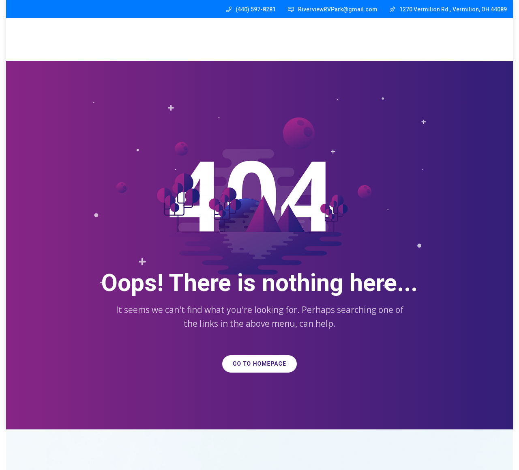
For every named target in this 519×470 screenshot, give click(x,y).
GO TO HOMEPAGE (259, 364)
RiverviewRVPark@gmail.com (337, 9)
